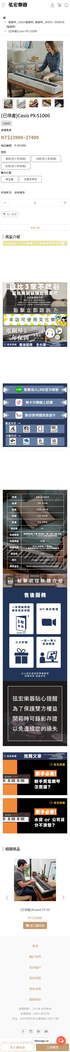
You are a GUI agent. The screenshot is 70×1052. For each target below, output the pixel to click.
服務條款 (35, 999)
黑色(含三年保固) (16, 158)
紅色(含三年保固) (16, 166)
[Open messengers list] (61, 1041)
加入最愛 (10, 214)
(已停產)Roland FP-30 (35, 909)
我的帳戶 (35, 967)
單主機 (9, 179)
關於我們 (35, 956)
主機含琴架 (30, 179)
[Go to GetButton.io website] (61, 1048)
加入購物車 (17, 1047)
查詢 (35, 946)
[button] (61, 69)
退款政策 (35, 978)
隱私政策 (35, 988)
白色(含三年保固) (46, 158)
